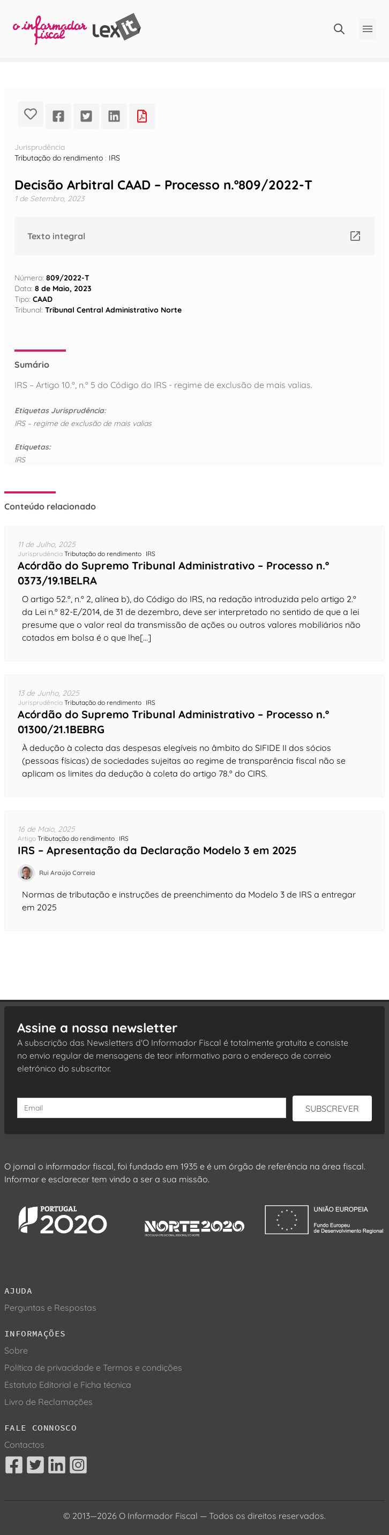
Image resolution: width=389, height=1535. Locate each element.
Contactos (24, 1444)
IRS (114, 158)
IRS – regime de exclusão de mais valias (83, 423)
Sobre (16, 1350)
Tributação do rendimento (58, 158)
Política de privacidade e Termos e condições (93, 1367)
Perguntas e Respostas (50, 1307)
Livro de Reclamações (48, 1401)
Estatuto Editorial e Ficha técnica (67, 1384)
